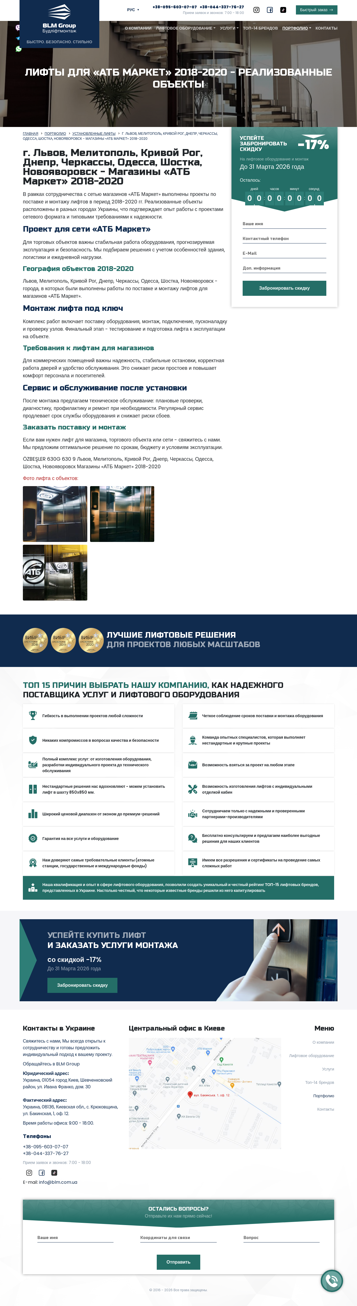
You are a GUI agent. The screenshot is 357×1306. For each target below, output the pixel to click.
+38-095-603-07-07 (175, 7)
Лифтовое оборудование (311, 1055)
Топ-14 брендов (260, 28)
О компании (138, 28)
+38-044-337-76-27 (222, 7)
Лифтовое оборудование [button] (184, 28)
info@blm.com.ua (58, 1182)
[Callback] (332, 1281)
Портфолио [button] (295, 28)
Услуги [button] (227, 28)
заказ (313, 10)
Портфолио (323, 1096)
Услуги (328, 1069)
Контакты (326, 28)
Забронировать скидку (82, 985)
